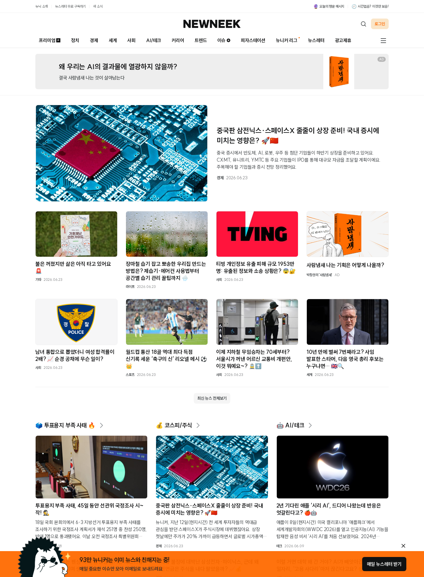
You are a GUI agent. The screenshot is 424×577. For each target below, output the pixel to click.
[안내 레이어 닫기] (403, 546)
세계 (113, 40)
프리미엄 (49, 40)
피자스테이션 (253, 40)
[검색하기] (363, 24)
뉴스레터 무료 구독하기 (70, 6)
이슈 (223, 40)
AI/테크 (153, 40)
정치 (75, 40)
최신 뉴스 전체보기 (212, 398)
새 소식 (97, 6)
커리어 (178, 40)
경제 (94, 40)
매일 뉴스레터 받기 (384, 564)
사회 (131, 40)
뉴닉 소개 (41, 6)
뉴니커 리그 (286, 40)
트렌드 (201, 40)
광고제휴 (343, 40)
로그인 (380, 23)
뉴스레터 (316, 40)
